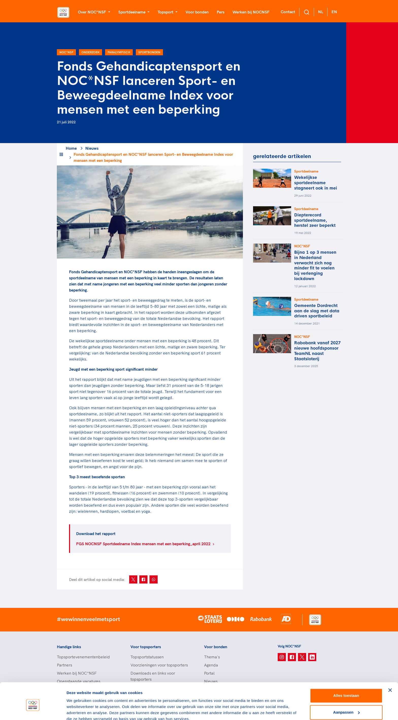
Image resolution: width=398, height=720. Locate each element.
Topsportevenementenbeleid (83, 656)
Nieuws (91, 148)
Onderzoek (90, 52)
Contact (288, 12)
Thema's (212, 656)
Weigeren (346, 706)
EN (334, 12)
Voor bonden (197, 12)
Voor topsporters (145, 646)
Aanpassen (346, 689)
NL (320, 12)
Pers (220, 12)
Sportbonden (149, 52)
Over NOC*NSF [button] (92, 12)
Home (71, 148)
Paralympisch (119, 52)
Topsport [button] (166, 12)
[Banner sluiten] (390, 667)
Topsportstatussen (147, 656)
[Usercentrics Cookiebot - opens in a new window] (33, 710)
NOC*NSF (66, 52)
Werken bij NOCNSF (251, 12)
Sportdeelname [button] (132, 12)
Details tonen (79, 710)
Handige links (69, 646)
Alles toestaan (346, 673)
